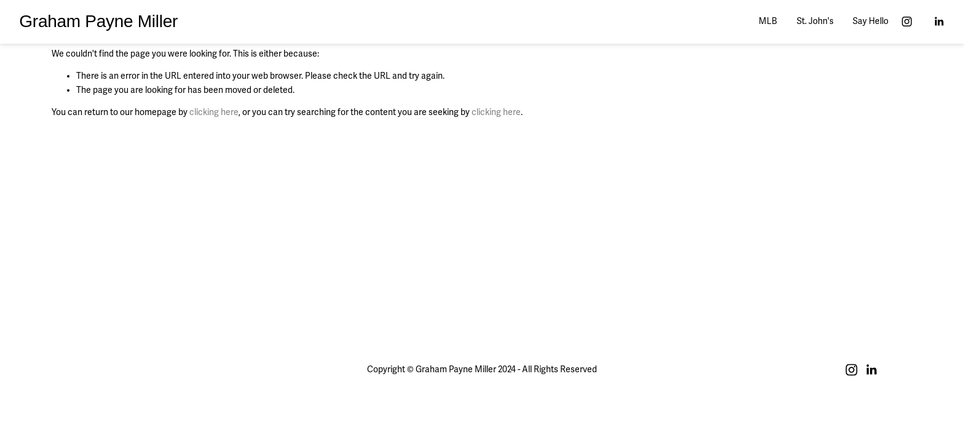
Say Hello (870, 21)
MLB (768, 21)
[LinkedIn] (939, 21)
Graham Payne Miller (98, 21)
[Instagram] (907, 21)
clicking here (214, 112)
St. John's (815, 21)
